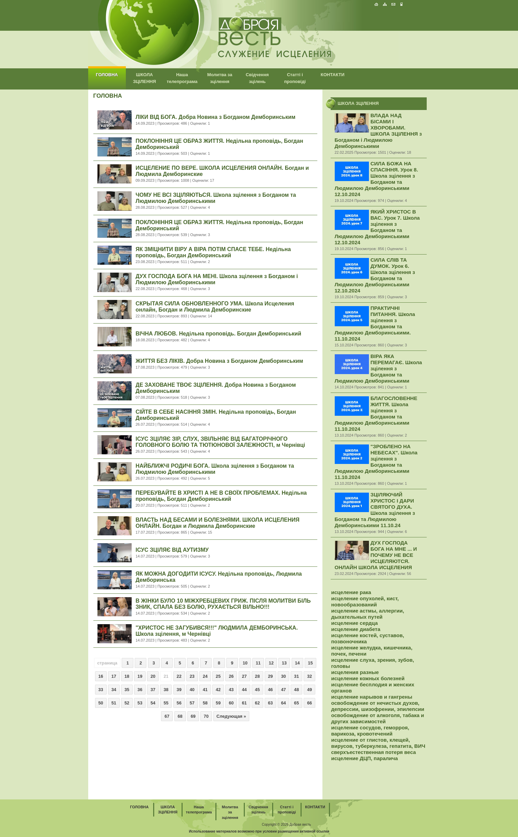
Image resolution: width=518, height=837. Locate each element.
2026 (284, 824)
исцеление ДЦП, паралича (364, 758)
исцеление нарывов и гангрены (371, 697)
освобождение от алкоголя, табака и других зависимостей (377, 718)
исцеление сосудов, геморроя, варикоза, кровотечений (370, 731)
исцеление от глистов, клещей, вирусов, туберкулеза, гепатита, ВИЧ (378, 743)
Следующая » (231, 716)
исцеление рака (351, 592)
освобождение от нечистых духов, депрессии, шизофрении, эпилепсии (377, 706)
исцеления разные (355, 672)
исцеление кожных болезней (368, 678)
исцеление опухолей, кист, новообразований (365, 601)
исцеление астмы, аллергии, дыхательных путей (367, 614)
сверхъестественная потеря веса (373, 752)
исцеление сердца (354, 623)
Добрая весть (300, 824)
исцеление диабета (356, 629)
